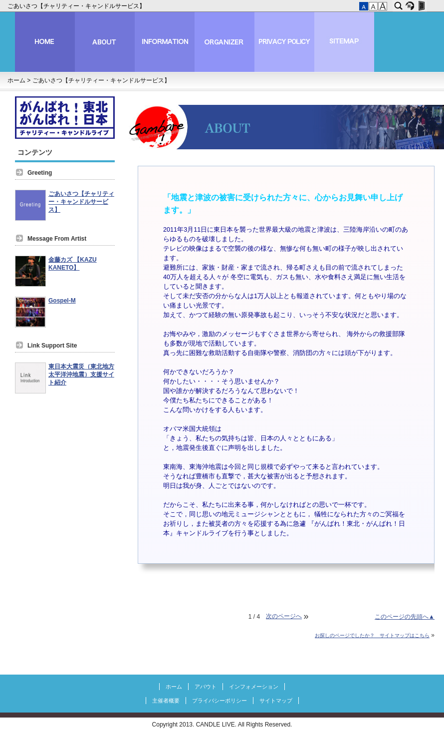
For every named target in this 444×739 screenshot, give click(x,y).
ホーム (16, 80)
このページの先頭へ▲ (405, 616)
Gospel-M (62, 300)
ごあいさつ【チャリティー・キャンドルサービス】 (77, 5)
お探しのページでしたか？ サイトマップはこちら (372, 635)
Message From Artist (56, 238)
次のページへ (284, 616)
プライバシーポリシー (219, 701)
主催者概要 (166, 701)
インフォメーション (253, 687)
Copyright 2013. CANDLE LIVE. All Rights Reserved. (222, 724)
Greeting (39, 172)
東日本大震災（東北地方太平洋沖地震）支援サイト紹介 (81, 374)
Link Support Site (52, 345)
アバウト (206, 687)
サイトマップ (275, 701)
